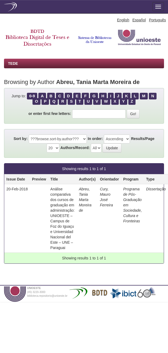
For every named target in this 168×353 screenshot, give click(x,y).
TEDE (13, 63)
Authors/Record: (75, 148)
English (123, 20)
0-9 (32, 96)
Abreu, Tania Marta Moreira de (85, 199)
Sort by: (21, 139)
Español (139, 20)
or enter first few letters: (49, 113)
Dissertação (156, 189)
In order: (95, 139)
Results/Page (142, 139)
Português (157, 20)
